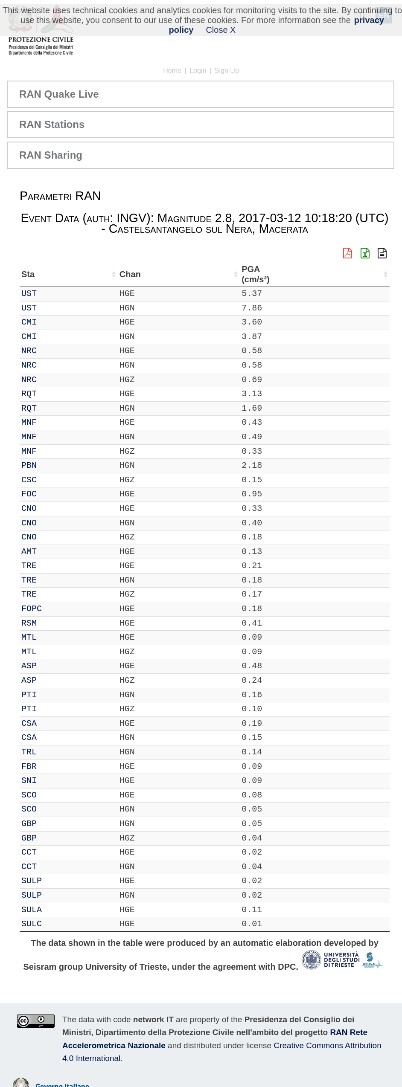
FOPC (56, 609)
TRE (53, 565)
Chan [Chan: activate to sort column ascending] (81, 274)
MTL (53, 637)
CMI (53, 322)
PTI (53, 695)
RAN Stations (51, 124)
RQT (53, 394)
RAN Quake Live (59, 94)
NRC (53, 351)
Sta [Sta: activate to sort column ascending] (52, 274)
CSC (53, 480)
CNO (53, 508)
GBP (53, 823)
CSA (53, 723)
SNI (53, 780)
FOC (53, 494)
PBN (53, 465)
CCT (53, 852)
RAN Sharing (50, 155)
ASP (53, 666)
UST (53, 293)
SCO (53, 795)
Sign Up (227, 70)
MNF (53, 422)
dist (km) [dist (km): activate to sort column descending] (333, 274)
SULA (56, 910)
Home (172, 70)
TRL (53, 752)
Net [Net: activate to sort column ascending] (28, 274)
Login (197, 70)
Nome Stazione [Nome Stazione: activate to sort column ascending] (199, 274)
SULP (56, 881)
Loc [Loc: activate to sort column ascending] (110, 274)
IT (26, 293)
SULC (56, 924)
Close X (221, 30)
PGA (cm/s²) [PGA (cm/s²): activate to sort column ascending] (366, 274)
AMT (53, 551)
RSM (53, 623)
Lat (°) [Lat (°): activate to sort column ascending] (140, 274)
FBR (53, 766)
